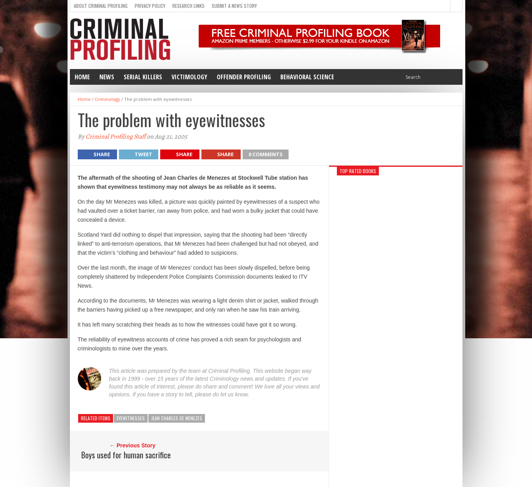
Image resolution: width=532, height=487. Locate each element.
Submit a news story (234, 5)
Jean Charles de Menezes (176, 418)
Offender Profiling (244, 77)
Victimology (189, 77)
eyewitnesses (131, 418)
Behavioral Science (307, 77)
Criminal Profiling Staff (116, 136)
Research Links (188, 5)
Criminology (107, 99)
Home (82, 77)
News (106, 77)
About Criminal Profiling (101, 5)
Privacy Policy (150, 5)
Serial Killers (143, 77)
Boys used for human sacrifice (126, 455)
